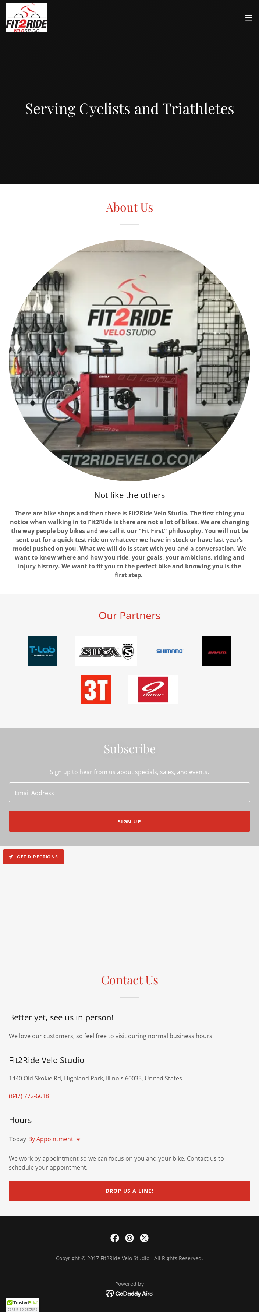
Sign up (130, 821)
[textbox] (129, 792)
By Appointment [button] (50, 1139)
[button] (248, 17)
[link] (26, 17)
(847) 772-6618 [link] (29, 1096)
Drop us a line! (130, 1190)
